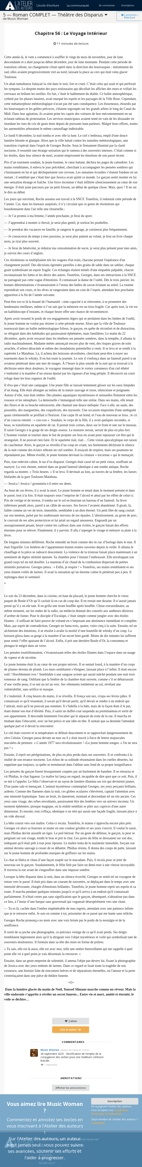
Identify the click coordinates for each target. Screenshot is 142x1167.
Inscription (127, 5)
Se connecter (107, 5)
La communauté (78, 5)
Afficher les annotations (70, 1087)
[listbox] (59, 16)
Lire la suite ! (70, 1029)
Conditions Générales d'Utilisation (110, 1111)
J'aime (71, 1021)
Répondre (51, 1065)
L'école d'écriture (47, 5)
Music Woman (49, 1050)
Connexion (98, 1123)
